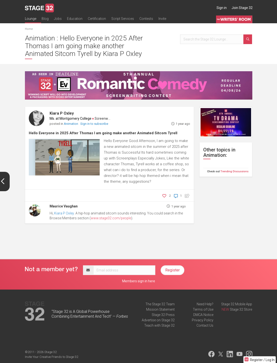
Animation (71, 124)
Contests (146, 19)
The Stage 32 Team (160, 304)
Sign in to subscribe (94, 124)
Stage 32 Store (241, 309)
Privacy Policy (202, 320)
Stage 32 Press (163, 315)
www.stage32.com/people (111, 218)
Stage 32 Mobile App (236, 304)
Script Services (122, 19)
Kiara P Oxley (62, 113)
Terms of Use (203, 309)
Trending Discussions (234, 171)
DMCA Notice (203, 315)
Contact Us (204, 325)
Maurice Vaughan (64, 206)
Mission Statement (160, 309)
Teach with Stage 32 (159, 325)
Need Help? (205, 304)
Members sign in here (138, 281)
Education (74, 19)
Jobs (58, 19)
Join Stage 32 (242, 8)
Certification (97, 19)
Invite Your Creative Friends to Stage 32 (51, 357)
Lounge (30, 19)
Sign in (222, 8)
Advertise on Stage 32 (158, 320)
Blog (45, 19)
